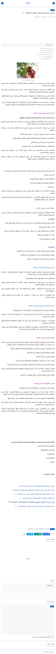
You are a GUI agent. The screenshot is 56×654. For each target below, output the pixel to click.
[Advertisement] (28, 32)
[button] (46, 534)
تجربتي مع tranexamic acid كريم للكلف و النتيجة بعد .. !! (35, 506)
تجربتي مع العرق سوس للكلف (46, 52)
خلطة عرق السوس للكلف (47, 56)
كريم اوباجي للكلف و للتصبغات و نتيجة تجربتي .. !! (37, 498)
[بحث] (2, 3)
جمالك (28, 3)
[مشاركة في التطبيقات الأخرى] (24, 534)
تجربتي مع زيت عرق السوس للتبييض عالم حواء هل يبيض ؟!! (33, 490)
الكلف (52, 10)
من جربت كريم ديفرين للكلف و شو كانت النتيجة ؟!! (32, 502)
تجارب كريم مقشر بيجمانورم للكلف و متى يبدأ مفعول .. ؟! (34, 494)
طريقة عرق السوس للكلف (46, 50)
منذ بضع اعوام (51, 635)
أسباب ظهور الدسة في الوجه (46, 58)
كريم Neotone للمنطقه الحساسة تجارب (43, 637)
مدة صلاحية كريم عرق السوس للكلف (44, 54)
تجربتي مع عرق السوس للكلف (46, 48)
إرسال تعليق (50, 585)
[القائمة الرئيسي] (53, 3)
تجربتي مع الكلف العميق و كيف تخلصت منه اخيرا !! (37, 486)
